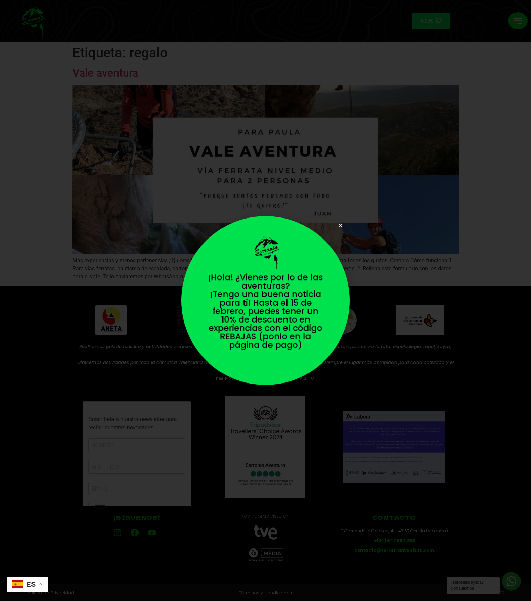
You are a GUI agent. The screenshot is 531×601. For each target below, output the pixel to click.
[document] (265, 300)
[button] (337, 228)
